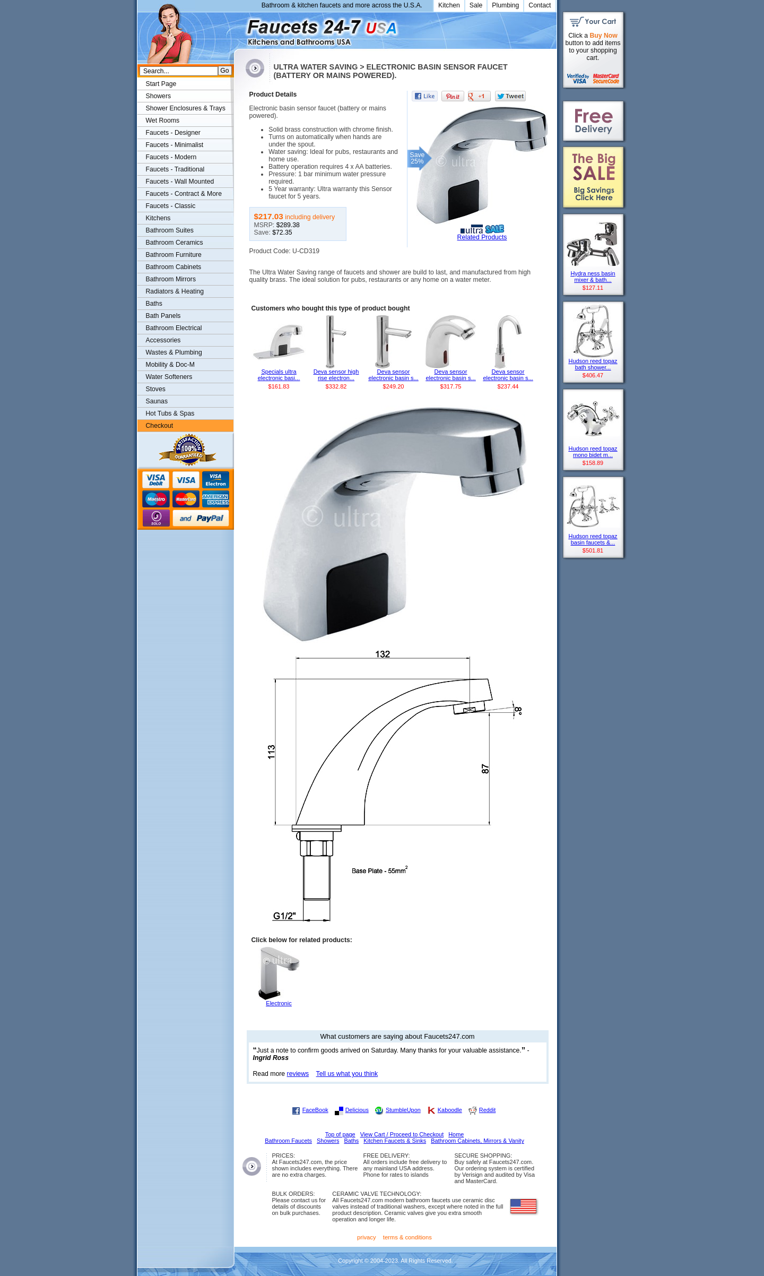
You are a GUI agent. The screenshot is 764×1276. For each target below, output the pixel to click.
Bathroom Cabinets (174, 267)
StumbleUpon (403, 1110)
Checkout (159, 425)
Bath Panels (163, 316)
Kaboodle (450, 1110)
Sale (476, 5)
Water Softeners (169, 377)
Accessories (163, 340)
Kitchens (158, 218)
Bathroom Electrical (174, 328)
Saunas (157, 401)
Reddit (487, 1110)
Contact (539, 5)
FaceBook (315, 1110)
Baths (154, 303)
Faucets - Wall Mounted (180, 181)
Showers (158, 96)
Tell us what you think (347, 1073)
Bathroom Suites (170, 230)
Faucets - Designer (173, 132)
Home (456, 1134)
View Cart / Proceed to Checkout (402, 1134)
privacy (366, 1237)
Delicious (357, 1110)
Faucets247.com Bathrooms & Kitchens (239, 28)
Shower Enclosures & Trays (185, 108)
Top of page (340, 1134)
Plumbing (505, 5)
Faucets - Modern (171, 157)
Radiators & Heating (175, 291)
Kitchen (449, 5)
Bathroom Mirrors (171, 279)
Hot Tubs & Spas (170, 413)
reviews (298, 1073)
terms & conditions (407, 1237)
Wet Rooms (163, 120)
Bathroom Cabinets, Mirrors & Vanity (477, 1140)
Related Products (482, 237)
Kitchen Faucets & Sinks (394, 1140)
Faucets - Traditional (175, 169)
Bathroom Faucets (288, 1140)
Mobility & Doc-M (170, 364)
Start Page (161, 84)
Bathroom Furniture (174, 254)
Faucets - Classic (171, 206)
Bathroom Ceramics (174, 242)
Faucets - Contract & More (184, 193)
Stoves (156, 389)
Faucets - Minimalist (175, 145)
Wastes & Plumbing (174, 352)
